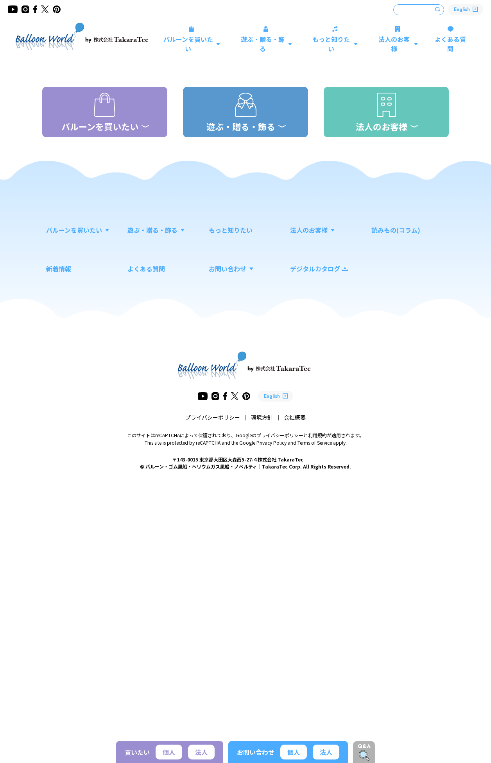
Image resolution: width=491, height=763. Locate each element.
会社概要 (295, 675)
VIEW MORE (423, 286)
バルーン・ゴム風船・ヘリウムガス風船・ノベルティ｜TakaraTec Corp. (223, 724)
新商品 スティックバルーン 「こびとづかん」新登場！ (247, 286)
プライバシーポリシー (212, 675)
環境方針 (262, 675)
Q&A (364, 746)
